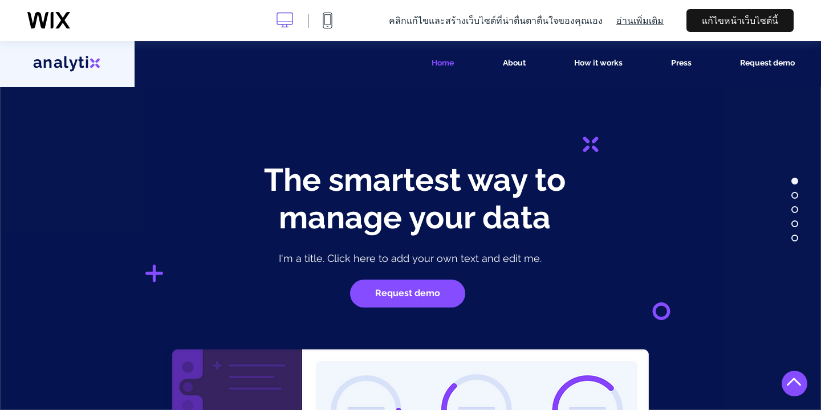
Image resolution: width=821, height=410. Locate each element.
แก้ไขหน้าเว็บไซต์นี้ (740, 20)
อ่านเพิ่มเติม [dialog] (640, 20)
